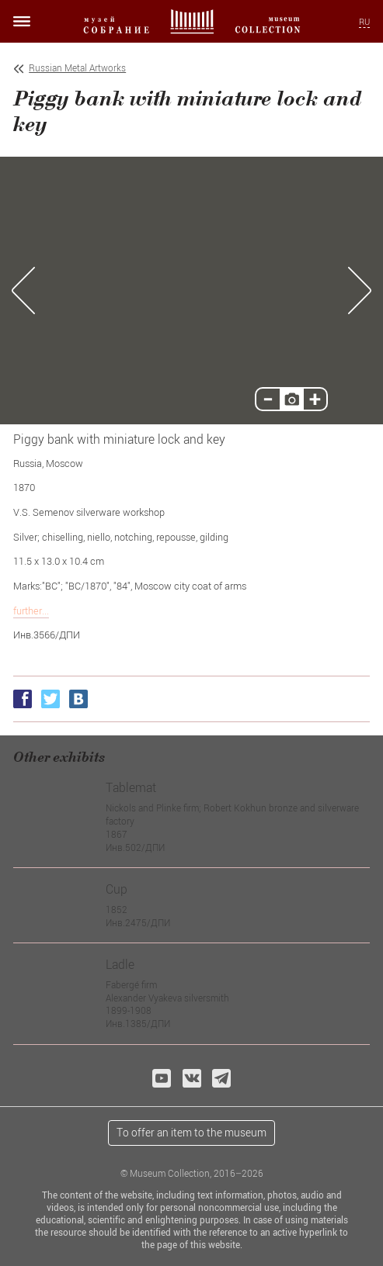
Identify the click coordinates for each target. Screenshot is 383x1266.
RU (364, 21)
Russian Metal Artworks (77, 68)
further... (31, 610)
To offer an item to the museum (191, 1132)
